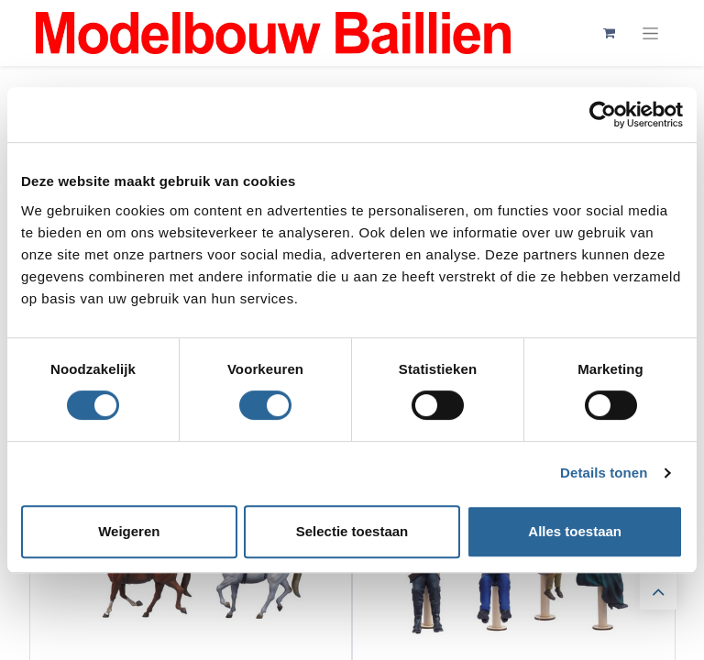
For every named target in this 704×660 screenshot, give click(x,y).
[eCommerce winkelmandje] (608, 33)
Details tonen (603, 472)
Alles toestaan (575, 531)
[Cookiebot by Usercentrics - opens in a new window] (602, 114)
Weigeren (129, 531)
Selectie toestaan (352, 531)
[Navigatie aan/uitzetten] (650, 33)
